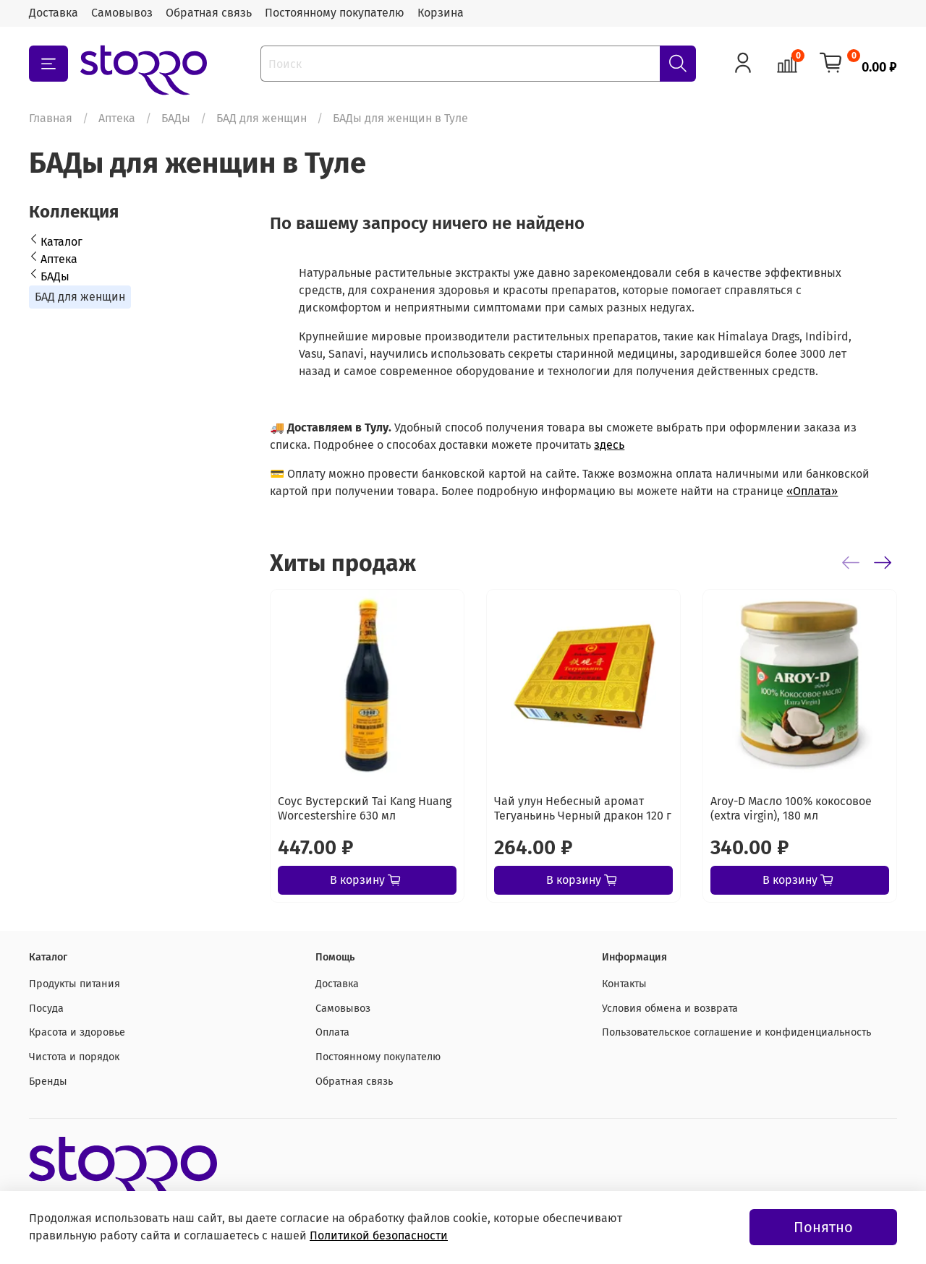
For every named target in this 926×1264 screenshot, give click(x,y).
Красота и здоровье (77, 1032)
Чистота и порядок (74, 1057)
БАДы (175, 118)
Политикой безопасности (379, 1235)
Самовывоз (122, 13)
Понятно (823, 1227)
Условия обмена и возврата (670, 1008)
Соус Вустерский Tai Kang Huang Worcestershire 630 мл (364, 808)
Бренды (48, 1081)
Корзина (440, 13)
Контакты (624, 984)
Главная (50, 118)
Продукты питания (74, 984)
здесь (609, 445)
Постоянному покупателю (334, 13)
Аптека (116, 118)
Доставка (53, 13)
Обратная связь (209, 13)
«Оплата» (812, 491)
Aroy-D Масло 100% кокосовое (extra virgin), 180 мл (791, 808)
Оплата (332, 1032)
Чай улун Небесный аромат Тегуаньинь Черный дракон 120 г (582, 808)
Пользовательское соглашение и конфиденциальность (736, 1032)
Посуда (46, 1008)
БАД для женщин (261, 118)
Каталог (61, 242)
